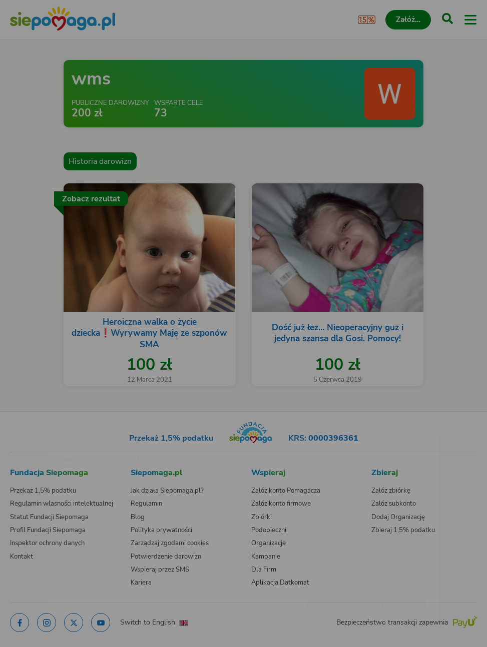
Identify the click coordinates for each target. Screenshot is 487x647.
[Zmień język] (28, 441)
